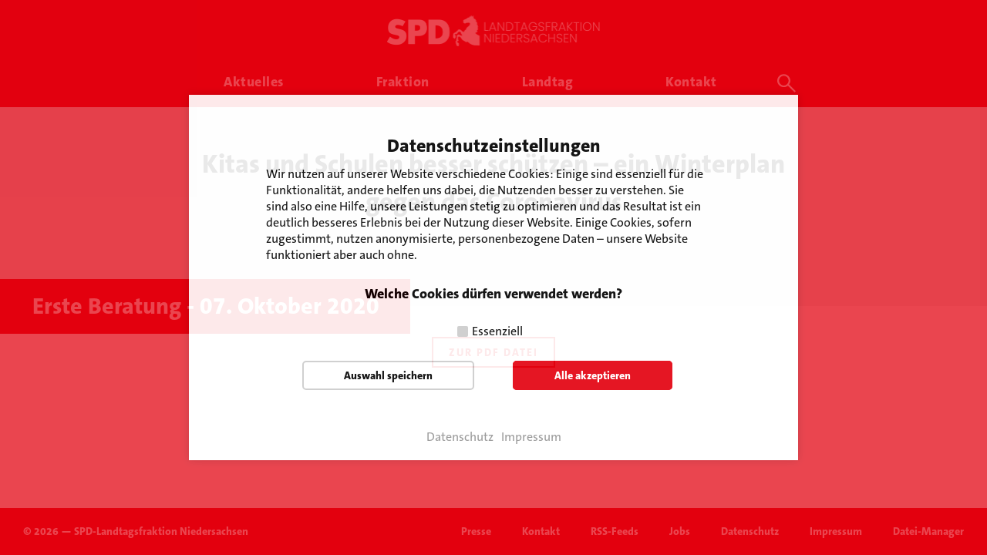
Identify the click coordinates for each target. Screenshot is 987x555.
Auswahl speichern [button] (388, 375)
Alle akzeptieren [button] (592, 375)
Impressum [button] (531, 437)
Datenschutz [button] (460, 437)
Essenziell (497, 331)
